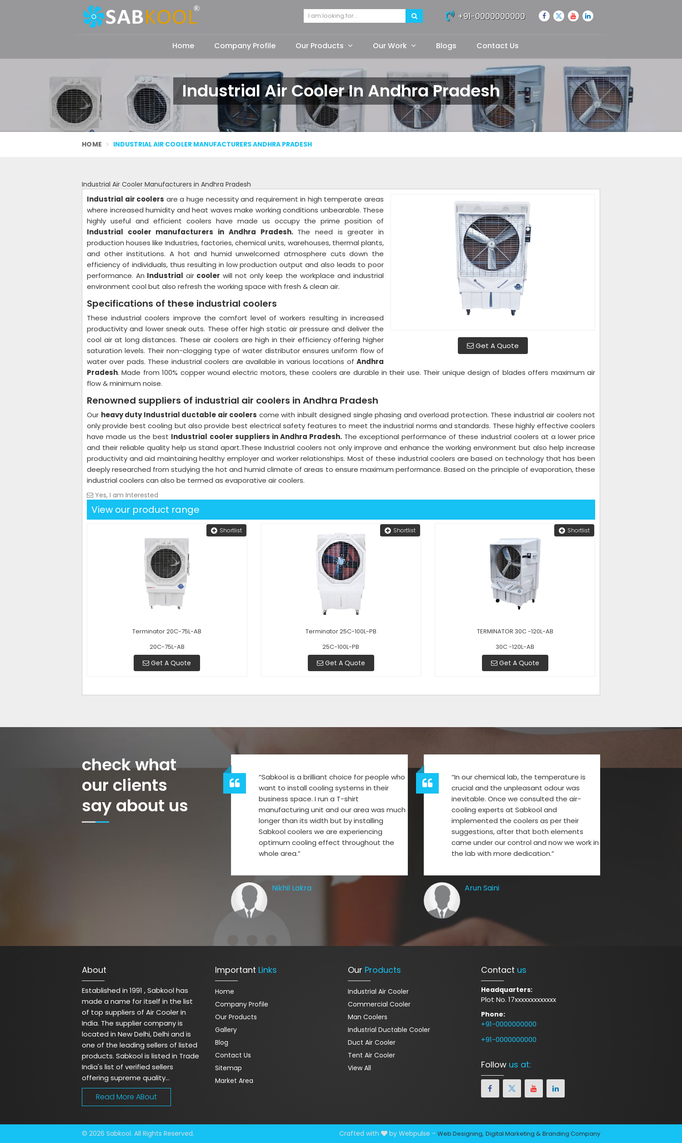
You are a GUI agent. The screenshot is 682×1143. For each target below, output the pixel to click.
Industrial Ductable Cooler (389, 1029)
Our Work (394, 45)
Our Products (324, 45)
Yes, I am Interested (122, 495)
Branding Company (571, 1133)
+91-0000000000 (485, 15)
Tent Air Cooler (371, 1055)
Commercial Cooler (379, 1004)
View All (359, 1067)
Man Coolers (367, 1017)
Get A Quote (493, 345)
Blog (221, 1042)
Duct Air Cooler (372, 1042)
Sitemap (228, 1067)
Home (183, 45)
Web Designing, (460, 1133)
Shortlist (226, 530)
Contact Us (497, 45)
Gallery (226, 1029)
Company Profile (245, 45)
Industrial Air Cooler (378, 991)
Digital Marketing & (513, 1133)
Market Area (234, 1080)
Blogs (446, 45)
